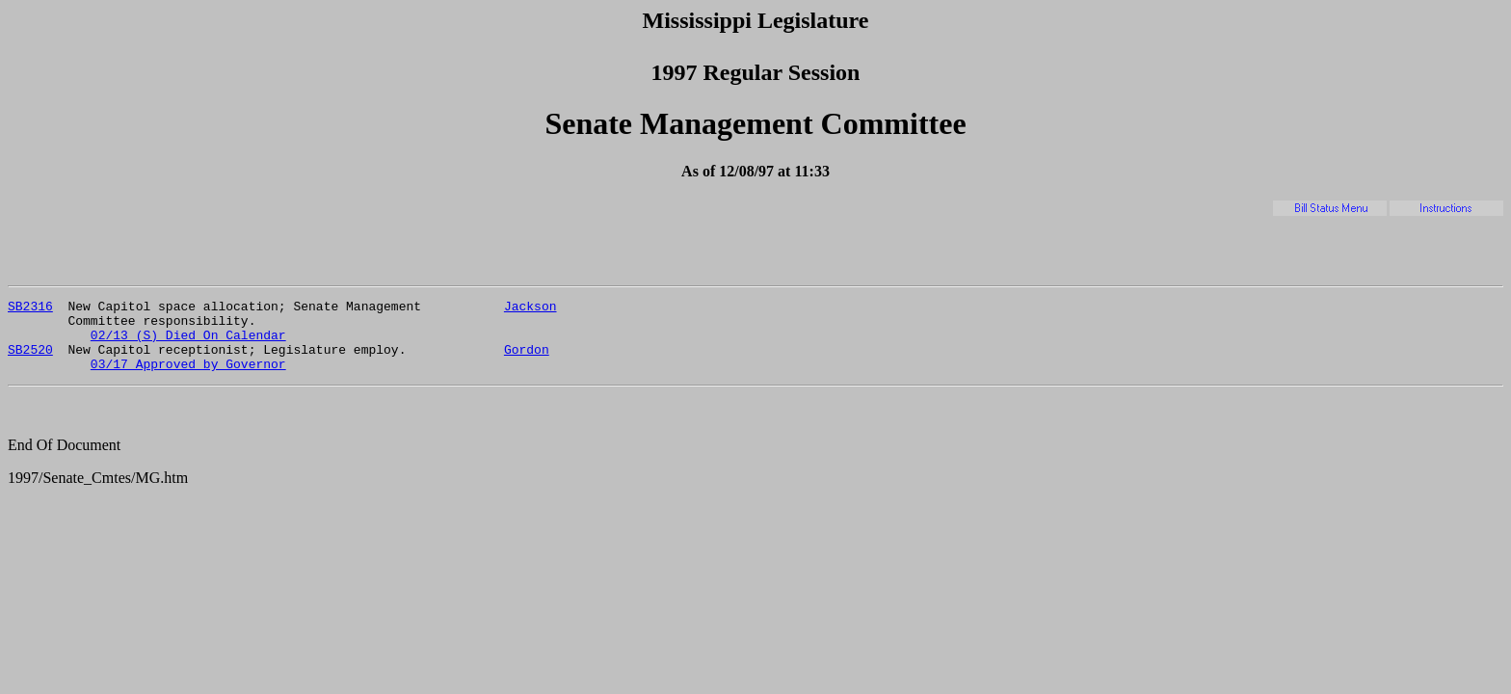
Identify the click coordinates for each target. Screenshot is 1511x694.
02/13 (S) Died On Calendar (188, 343)
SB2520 (30, 360)
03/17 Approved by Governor (188, 378)
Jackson (530, 308)
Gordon (526, 360)
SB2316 (30, 308)
